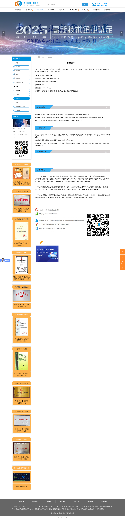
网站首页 (44, 57)
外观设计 (50, 57)
